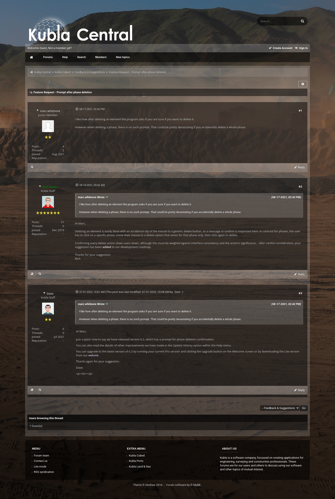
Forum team (40, 455)
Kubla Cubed (62, 72)
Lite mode (38, 466)
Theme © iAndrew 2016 (149, 484)
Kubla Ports (134, 461)
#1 (300, 110)
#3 (300, 293)
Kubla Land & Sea (138, 466)
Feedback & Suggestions (89, 72)
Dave (50, 293)
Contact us (39, 461)
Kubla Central (42, 72)
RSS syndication (42, 472)
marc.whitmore (50, 111)
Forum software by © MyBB (183, 484)
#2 (300, 186)
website (93, 355)
